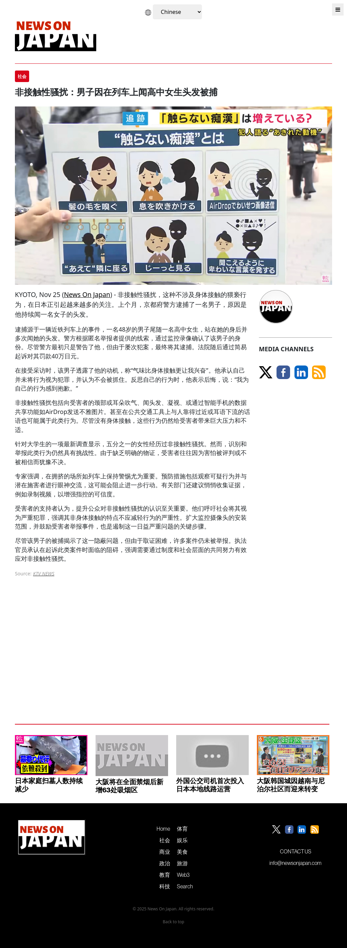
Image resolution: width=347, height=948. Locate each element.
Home (163, 829)
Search (185, 886)
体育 (182, 829)
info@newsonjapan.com (295, 863)
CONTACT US (295, 851)
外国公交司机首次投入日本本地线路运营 (210, 784)
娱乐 (182, 840)
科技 (164, 886)
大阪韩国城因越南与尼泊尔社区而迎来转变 (291, 784)
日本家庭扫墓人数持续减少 (49, 784)
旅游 (182, 863)
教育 (164, 875)
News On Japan (87, 294)
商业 (164, 852)
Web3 (183, 875)
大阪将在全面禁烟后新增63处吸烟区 (129, 785)
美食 (182, 852)
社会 (164, 840)
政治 (164, 863)
